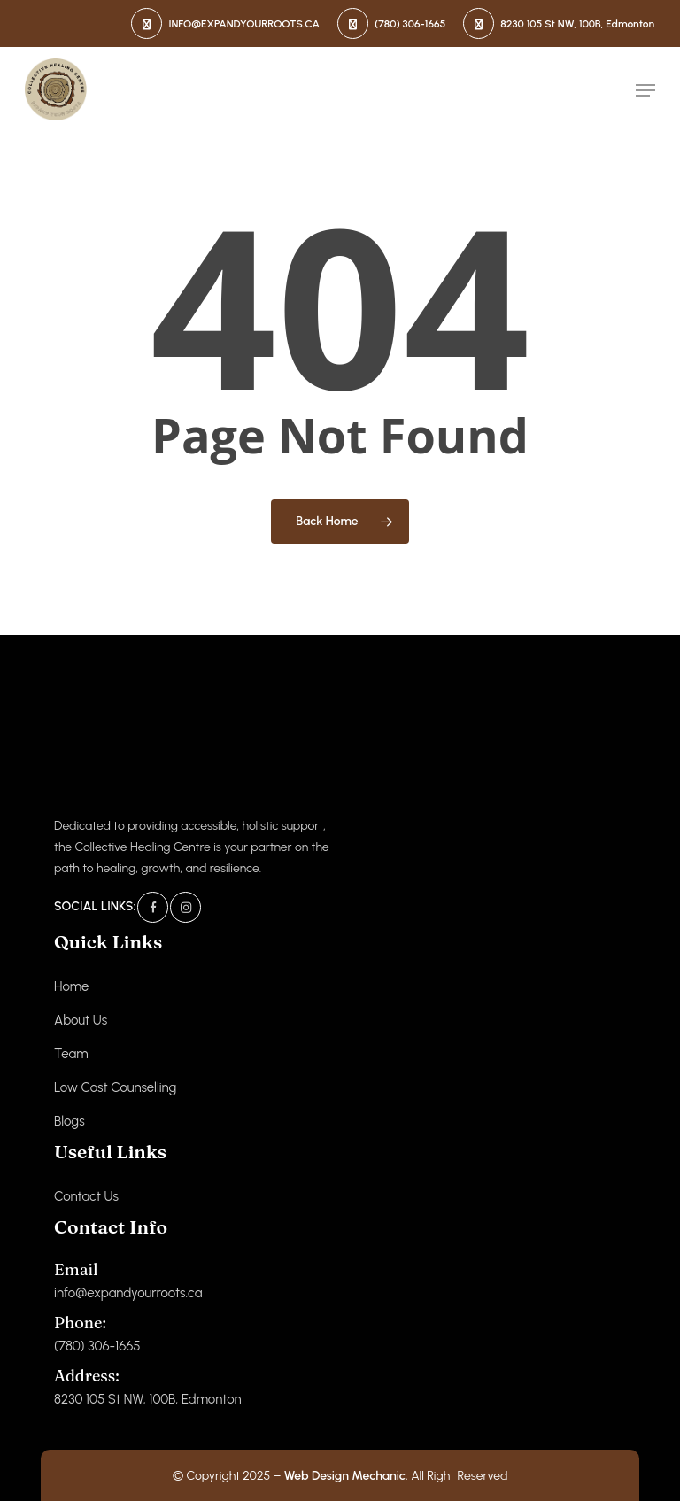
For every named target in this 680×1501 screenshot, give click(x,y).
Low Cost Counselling (115, 1087)
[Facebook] (152, 907)
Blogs (69, 1121)
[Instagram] (185, 907)
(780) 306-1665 (97, 1333)
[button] (645, 90)
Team (71, 1054)
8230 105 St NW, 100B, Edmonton (147, 1386)
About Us (80, 1020)
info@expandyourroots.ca (128, 1280)
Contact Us (86, 1196)
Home (71, 986)
